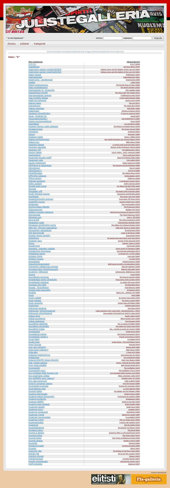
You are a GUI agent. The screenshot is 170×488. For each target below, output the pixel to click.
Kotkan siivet (34, 316)
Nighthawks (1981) (133, 75)
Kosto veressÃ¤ (36, 303)
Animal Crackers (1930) (131, 261)
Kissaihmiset (34, 246)
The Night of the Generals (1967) (128, 191)
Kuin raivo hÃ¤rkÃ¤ (37, 347)
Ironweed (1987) (134, 132)
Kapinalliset (34, 124)
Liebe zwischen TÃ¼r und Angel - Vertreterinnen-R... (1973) (118, 311)
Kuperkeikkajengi (36, 428)
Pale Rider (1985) (133, 108)
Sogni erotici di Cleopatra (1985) (128, 248)
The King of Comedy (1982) (130, 277)
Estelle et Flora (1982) (132, 441)
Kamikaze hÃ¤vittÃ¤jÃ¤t (39, 113)
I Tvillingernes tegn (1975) (130, 95)
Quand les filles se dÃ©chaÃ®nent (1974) (124, 433)
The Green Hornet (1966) (131, 129)
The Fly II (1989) (134, 171)
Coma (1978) (135, 274)
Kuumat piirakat (35, 441)
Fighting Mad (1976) (132, 305)
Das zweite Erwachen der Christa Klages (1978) (122, 139)
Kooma (32, 274)
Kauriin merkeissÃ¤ (37, 163)
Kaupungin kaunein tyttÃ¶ (40, 158)
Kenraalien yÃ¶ (35, 191)
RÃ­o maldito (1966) (133, 90)
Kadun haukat (35, 75)
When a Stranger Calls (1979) (129, 376)
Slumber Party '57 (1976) (131, 378)
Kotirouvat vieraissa (37, 308)
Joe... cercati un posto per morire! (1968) (124, 329)
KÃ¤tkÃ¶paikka (35, 173)
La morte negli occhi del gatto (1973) (126, 145)
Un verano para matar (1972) (129, 298)
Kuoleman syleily (36, 420)
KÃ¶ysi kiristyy (35, 178)
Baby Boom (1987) (133, 350)
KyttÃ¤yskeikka (35, 464)
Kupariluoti (33, 425)
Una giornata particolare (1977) (128, 251)
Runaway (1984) (134, 134)
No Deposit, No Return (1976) (129, 428)
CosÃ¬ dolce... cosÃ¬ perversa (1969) (126, 152)
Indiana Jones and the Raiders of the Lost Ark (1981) (120, 69)
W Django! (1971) (133, 290)
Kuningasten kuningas (38, 386)
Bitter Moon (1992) (133, 142)
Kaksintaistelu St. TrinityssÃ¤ (41, 90)
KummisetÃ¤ (34, 368)
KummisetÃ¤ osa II (37, 370)
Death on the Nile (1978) (131, 402)
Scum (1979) (135, 121)
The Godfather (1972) (132, 368)
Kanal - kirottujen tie (37, 116)
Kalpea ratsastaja (36, 108)
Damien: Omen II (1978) (131, 243)
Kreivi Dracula (35, 344)
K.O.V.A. (32, 64)
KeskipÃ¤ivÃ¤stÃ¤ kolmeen (41, 199)
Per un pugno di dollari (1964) (129, 324)
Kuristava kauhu (36, 430)
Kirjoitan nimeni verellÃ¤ (39, 235)
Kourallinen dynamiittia (39, 326)
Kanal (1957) (135, 116)
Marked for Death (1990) (131, 415)
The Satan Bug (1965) (132, 106)
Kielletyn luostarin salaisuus (41, 212)
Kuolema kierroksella (38, 394)
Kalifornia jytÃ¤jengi (37, 100)
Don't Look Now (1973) (131, 155)
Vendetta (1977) (134, 409)
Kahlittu (32, 82)
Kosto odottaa (35, 300)
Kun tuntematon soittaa (39, 376)
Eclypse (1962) (134, 443)
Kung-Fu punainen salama (40, 383)
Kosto (31, 295)
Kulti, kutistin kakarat (38, 363)
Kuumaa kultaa (35, 435)
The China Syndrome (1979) (129, 220)
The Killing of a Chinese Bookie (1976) (125, 225)
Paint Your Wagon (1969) (130, 360)
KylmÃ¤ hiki (34, 454)
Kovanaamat (34, 331)
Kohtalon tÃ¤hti (35, 256)
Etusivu (12, 43)
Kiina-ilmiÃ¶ (34, 220)
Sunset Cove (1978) (132, 100)
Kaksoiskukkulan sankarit (40, 95)
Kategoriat (39, 43)
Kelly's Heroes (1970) (132, 184)
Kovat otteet (34, 339)
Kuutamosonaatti (36, 446)
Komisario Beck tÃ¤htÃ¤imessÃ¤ (43, 269)
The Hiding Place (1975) (131, 173)
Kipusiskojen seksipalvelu (40, 230)
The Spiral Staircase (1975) (130, 215)
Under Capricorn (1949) (131, 163)
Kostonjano (34, 305)
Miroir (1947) (135, 448)
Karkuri (32, 134)
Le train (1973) (134, 259)
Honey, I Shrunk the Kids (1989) (128, 363)
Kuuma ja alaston (36, 433)
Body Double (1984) (132, 404)
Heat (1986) (135, 295)
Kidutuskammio (35, 209)
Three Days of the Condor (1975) (128, 280)
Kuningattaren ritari (37, 389)
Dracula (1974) (134, 344)
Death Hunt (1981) (133, 407)
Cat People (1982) (133, 246)
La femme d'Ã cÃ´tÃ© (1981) (129, 254)
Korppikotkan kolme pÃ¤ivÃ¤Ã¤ (43, 279)
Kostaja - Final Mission (39, 287)
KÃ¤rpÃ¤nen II (35, 171)
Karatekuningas (35, 129)
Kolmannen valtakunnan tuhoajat (43, 267)
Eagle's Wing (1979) (132, 316)
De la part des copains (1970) (129, 454)
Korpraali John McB (37, 285)
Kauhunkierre (34, 155)
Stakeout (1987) (134, 464)
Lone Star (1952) (134, 256)
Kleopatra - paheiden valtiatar (42, 248)
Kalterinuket (34, 111)
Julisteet (24, 43)
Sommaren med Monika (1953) (128, 194)
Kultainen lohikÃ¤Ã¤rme (39, 355)
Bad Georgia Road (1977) (130, 365)
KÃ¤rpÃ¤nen (34, 168)
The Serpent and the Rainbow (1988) (126, 165)
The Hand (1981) (134, 430)
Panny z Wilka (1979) (132, 137)
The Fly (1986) (134, 168)
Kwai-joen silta (35, 451)
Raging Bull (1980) (133, 347)
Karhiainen (33, 132)
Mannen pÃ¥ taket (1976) (130, 269)
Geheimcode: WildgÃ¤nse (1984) (127, 272)
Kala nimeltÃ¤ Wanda (38, 98)
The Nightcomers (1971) (131, 150)
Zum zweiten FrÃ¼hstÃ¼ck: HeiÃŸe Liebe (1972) (121, 313)
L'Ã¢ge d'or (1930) (133, 352)
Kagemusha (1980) (133, 80)
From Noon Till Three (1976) (129, 199)
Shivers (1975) (134, 456)
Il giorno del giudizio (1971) (130, 422)
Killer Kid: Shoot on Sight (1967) (128, 228)
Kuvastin (32, 448)
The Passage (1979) (132, 321)
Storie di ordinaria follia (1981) (128, 158)
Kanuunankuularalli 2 (38, 119)
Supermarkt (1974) (133, 235)
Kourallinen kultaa (37, 329)
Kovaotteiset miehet (37, 334)
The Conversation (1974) (131, 204)
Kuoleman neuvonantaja (39, 417)
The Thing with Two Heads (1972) (127, 93)
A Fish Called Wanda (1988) (129, 98)
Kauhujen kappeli (36, 145)
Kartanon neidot (36, 137)
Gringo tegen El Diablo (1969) (129, 303)
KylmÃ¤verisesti (36, 459)
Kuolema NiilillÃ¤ (36, 402)
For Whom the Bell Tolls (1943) (128, 186)
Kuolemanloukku (36, 422)
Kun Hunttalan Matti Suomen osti (43, 373)
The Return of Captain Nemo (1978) (127, 126)
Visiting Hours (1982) (132, 394)
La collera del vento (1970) (130, 282)
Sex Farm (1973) (134, 308)
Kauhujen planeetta (37, 147)
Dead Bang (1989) (133, 412)
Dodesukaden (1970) (132, 176)
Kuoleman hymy (36, 409)
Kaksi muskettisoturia (38, 87)
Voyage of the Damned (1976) (129, 241)
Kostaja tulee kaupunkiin (39, 290)
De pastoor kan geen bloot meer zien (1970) (123, 238)
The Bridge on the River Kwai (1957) (126, 451)
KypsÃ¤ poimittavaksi (38, 461)
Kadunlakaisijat (35, 77)
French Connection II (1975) (129, 337)
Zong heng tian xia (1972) (130, 355)
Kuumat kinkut (35, 438)
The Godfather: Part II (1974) (129, 370)
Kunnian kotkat (35, 391)
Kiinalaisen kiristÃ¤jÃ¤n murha (42, 225)
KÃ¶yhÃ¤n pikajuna (37, 176)
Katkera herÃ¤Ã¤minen (39, 139)
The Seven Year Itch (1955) (130, 197)
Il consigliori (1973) (133, 417)
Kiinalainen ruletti (36, 222)
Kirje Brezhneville (36, 233)
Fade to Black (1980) (132, 381)
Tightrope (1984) (134, 178)
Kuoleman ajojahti (37, 407)
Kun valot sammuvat (38, 381)
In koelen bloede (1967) (131, 459)
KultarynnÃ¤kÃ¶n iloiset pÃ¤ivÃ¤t (44, 360)
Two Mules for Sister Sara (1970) (128, 326)
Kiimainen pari (35, 217)
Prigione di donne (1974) (131, 111)
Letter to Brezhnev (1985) (130, 233)
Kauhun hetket (35, 152)
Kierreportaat (34, 215)
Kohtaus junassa (36, 259)
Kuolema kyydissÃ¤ (37, 399)
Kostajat (32, 292)
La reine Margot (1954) (131, 389)
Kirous (31, 243)
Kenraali (32, 189)
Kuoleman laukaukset (38, 412)
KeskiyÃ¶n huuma (37, 202)
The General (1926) (133, 189)
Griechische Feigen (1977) (130, 461)
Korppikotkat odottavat (39, 282)
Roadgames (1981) (133, 399)
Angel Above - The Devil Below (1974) (126, 342)
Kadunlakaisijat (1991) (131, 77)
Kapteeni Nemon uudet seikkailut (43, 126)
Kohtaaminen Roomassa (40, 251)
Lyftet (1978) (135, 82)
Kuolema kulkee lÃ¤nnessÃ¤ (41, 396)
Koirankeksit (34, 261)
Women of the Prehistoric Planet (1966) (125, 147)
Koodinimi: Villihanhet (38, 272)
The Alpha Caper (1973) (131, 435)
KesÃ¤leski (33, 197)
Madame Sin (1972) (133, 210)
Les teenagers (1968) (132, 124)
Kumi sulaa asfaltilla (37, 365)
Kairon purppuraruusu (38, 85)
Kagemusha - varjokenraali (41, 80)
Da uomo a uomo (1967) (131, 300)
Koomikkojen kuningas (39, 277)
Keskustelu (33, 204)
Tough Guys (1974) (133, 331)
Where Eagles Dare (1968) (130, 318)
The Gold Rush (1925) (132, 357)
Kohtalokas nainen (37, 254)
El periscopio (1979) (132, 230)
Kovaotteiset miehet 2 (38, 337)
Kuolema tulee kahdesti (39, 404)
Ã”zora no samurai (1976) (130, 113)
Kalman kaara (35, 103)
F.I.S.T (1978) (135, 64)
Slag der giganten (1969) (131, 267)
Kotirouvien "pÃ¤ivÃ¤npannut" (42, 311)
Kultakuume (34, 357)
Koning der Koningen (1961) (129, 386)
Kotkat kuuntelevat (37, 318)
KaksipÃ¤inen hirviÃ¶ (38, 93)
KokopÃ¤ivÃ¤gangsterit (39, 264)
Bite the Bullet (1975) (132, 425)
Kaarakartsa (34, 67)
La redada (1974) (133, 339)
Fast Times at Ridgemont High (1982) (126, 438)
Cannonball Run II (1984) (130, 119)
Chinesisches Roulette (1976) (129, 223)
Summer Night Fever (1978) (129, 202)
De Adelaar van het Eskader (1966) (127, 391)
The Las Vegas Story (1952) (129, 420)
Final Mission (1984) (132, 287)
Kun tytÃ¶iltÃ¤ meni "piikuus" (41, 378)
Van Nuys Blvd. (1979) (131, 67)
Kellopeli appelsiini (37, 181)
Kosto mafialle (35, 298)
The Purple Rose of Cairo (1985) (128, 85)
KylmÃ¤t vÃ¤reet (36, 456)
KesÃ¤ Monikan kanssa (39, 194)
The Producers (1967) (132, 207)
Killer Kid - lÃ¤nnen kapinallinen (43, 228)
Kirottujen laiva (35, 241)
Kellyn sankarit (35, 184)
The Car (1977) (134, 103)
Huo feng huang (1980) (131, 383)
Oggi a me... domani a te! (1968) (128, 293)
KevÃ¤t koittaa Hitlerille (39, 207)
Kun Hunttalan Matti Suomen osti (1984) (125, 373)
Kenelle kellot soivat (37, 186)
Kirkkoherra (34, 238)
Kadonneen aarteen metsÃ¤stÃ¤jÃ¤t (45, 69)
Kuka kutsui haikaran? (38, 350)
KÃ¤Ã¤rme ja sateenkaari (40, 165)
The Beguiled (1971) (132, 285)
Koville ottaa (34, 342)
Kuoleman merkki (36, 415)
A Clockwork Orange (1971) (129, 181)
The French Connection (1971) (128, 334)
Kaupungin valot (36, 160)
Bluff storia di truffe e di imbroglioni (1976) (124, 264)
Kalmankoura (34, 106)
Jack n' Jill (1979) (133, 217)
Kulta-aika (33, 352)
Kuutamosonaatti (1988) (131, 446)
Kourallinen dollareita (38, 324)
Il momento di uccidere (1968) (129, 396)
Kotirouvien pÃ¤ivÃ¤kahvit (40, 313)
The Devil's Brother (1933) (130, 87)
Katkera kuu (34, 142)
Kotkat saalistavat (36, 321)
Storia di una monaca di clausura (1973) (125, 212)
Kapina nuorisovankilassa (40, 121)
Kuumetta (33, 443)
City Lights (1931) (133, 160)
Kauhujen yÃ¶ (35, 150)
